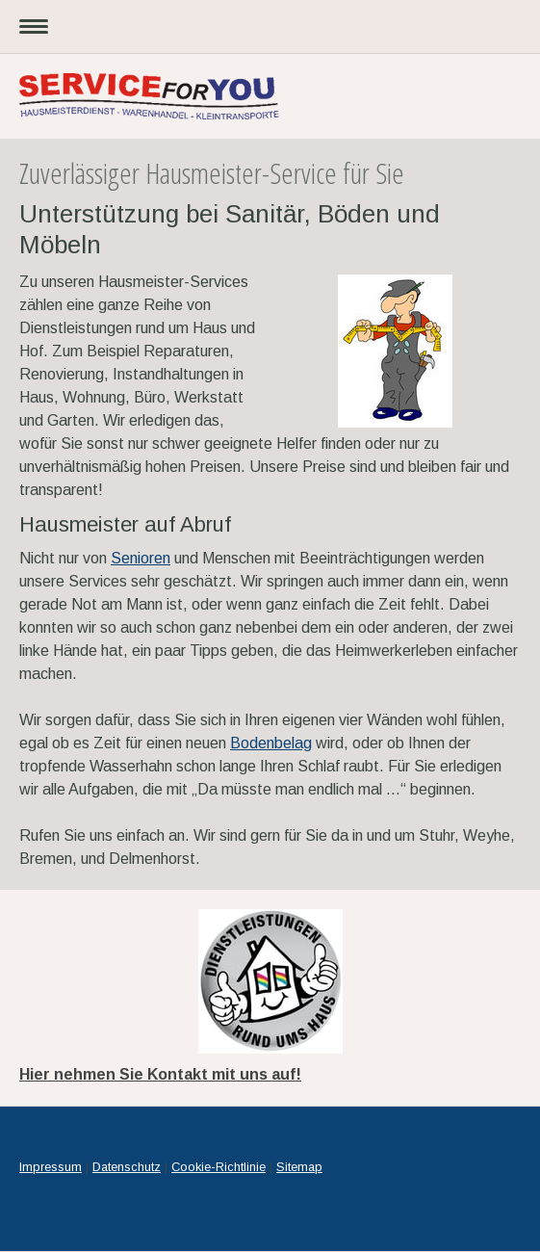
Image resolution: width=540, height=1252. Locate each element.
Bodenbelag (271, 743)
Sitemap (299, 1167)
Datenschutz (126, 1167)
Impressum (50, 1167)
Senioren (140, 558)
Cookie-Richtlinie (218, 1167)
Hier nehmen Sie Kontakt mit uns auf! (160, 1074)
